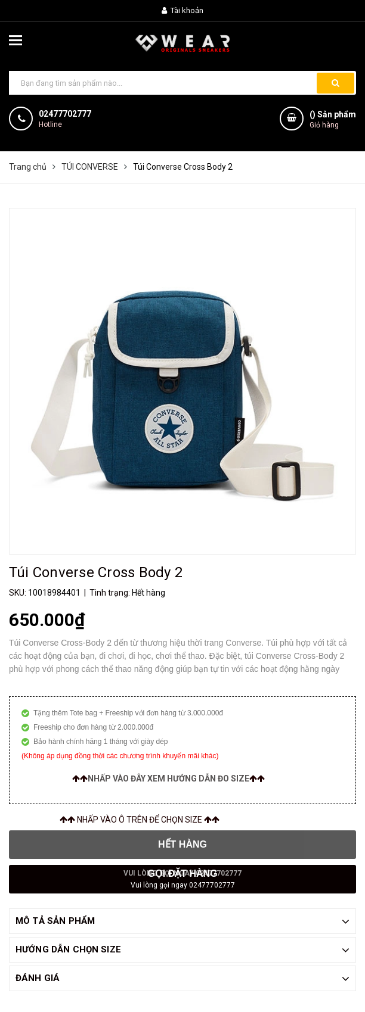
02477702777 (65, 114)
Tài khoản (182, 10)
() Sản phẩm (333, 120)
